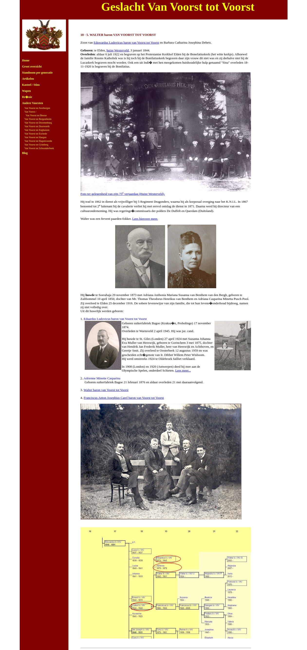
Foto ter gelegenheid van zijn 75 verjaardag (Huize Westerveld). (123, 194)
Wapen (26, 91)
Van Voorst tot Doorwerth (37, 126)
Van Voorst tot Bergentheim (38, 119)
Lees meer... (183, 370)
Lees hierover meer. (145, 218)
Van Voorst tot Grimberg (36, 144)
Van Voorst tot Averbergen (37, 108)
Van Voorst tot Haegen (36, 137)
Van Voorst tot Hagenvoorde (38, 141)
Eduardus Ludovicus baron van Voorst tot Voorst (115, 319)
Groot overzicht (32, 66)
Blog (25, 153)
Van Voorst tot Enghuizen (37, 130)
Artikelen (28, 78)
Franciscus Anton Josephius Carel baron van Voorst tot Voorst (124, 398)
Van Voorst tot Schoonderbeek (39, 148)
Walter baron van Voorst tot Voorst (106, 390)
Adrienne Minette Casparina (102, 378)
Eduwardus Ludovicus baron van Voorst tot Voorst (126, 42)
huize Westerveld (118, 50)
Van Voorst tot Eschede (36, 133)
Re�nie (27, 97)
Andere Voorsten (32, 103)
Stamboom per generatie (37, 72)
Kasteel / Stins (31, 84)
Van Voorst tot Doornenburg (38, 122)
